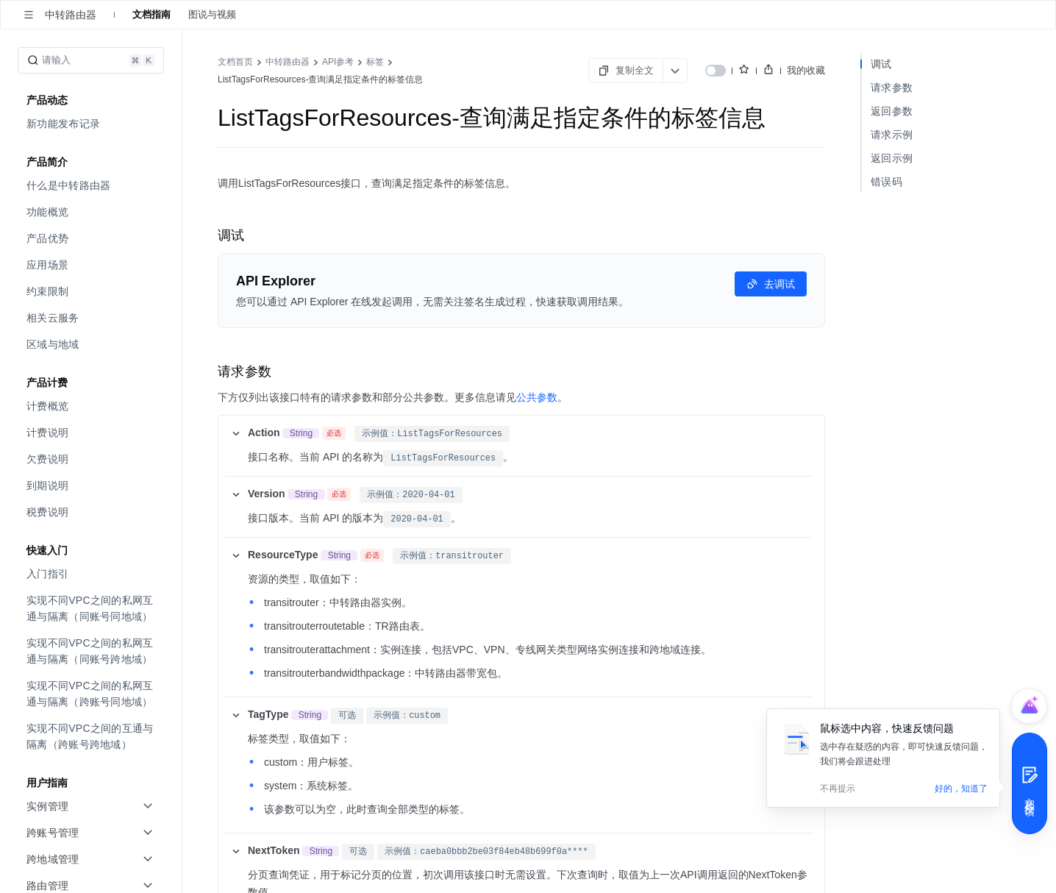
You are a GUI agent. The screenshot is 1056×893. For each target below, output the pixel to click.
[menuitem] (92, 123)
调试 (881, 64)
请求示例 (892, 134)
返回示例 (892, 158)
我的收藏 (806, 70)
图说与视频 (212, 14)
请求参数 (892, 87)
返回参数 (892, 111)
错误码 (886, 182)
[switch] (715, 71)
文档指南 (151, 14)
